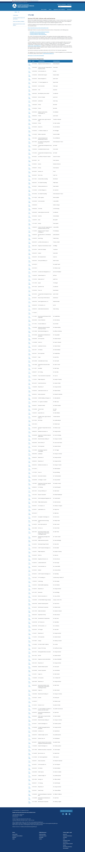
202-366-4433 (15, 816)
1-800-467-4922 (31, 820)
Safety (50, 9)
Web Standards (65, 848)
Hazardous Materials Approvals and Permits (19, 18)
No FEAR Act (65, 841)
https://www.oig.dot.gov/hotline (37, 824)
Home (16, 11)
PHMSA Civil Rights (42, 834)
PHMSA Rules (15, 15)
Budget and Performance (67, 835)
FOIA (64, 838)
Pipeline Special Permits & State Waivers (19, 24)
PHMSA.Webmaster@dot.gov (48, 53)
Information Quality (66, 840)
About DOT (65, 834)
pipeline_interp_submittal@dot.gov (34, 45)
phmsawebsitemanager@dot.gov (30, 826)
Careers (40, 838)
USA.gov (64, 845)
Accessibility (41, 837)
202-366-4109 (28, 818)
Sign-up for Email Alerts (61, 4)
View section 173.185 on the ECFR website (36, 55)
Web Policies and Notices (67, 846)
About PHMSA (43, 9)
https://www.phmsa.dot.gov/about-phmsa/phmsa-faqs (38, 27)
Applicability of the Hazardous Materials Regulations (39, 31)
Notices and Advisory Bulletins (18, 21)
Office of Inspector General (68, 843)
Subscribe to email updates (66, 810)
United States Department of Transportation (20, 2)
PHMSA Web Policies (42, 835)
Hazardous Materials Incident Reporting (37, 33)
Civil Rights (65, 837)
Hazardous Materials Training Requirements (38, 34)
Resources (69, 9)
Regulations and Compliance (59, 9)
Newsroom (69, 4)
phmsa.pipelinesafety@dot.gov (37, 822)
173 (18, 11)
